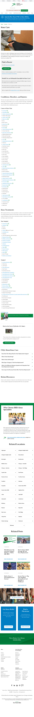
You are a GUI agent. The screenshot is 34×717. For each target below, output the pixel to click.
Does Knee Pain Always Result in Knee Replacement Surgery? (15, 354)
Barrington (4, 462)
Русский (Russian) (18, 681)
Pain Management (5, 246)
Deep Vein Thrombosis (6, 133)
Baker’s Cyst (4, 119)
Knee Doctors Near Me (10, 65)
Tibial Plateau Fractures (6, 197)
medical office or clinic (15, 90)
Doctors (2, 656)
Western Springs (5, 524)
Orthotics (4, 244)
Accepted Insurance (4, 675)
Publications (17, 659)
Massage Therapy (5, 237)
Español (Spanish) (25, 675)
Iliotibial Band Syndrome (7, 141)
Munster (3, 511)
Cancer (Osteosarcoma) (6, 129)
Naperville (21, 511)
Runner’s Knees (5, 185)
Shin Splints (4, 187)
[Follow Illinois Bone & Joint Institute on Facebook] (12, 689)
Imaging (2, 663)
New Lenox (4, 515)
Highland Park (21, 493)
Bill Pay (2, 676)
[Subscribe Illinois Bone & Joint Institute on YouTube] (17, 689)
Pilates (3, 247)
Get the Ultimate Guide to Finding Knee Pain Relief (19, 316)
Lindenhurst (21, 502)
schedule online (17, 643)
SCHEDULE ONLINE (24, 10)
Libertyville (4, 502)
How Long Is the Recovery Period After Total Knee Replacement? (16, 373)
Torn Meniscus (5, 200)
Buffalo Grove (4, 467)
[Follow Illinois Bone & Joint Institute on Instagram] (19, 689)
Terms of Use (4, 694)
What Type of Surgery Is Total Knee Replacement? (13, 364)
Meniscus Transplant (6, 288)
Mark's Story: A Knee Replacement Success (9, 581)
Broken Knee (4, 124)
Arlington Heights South (6, 458)
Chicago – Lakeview (5, 471)
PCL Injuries (4, 182)
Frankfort (3, 484)
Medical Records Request (5, 679)
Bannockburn (21, 458)
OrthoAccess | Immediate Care (13, 10)
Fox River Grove (22, 480)
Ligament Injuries (5, 165)
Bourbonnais (21, 462)
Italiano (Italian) (24, 677)
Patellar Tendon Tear (6, 178)
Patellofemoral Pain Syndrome (8, 180)
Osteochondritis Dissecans (7, 175)
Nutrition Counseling (6, 241)
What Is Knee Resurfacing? (8, 358)
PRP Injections (5, 251)
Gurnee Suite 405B (5, 493)
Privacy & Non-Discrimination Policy (25, 694)
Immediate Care (5, 232)
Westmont (21, 524)
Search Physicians (25, 630)
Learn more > (23, 20)
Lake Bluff (20, 498)
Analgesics (4, 225)
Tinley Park (4, 520)
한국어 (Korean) (24, 681)
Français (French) (25, 676)
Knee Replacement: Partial (7, 274)
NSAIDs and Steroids (6, 239)
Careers (16, 662)
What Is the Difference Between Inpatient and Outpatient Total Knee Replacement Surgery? (16, 369)
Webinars (17, 666)
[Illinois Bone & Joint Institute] (17, 5)
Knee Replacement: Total (7, 278)
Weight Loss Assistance (6, 256)
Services (2, 659)
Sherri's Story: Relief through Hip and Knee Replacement (23, 555)
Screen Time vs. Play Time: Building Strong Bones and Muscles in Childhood (23, 582)
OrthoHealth (3, 662)
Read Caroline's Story (9, 343)
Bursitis (3, 128)
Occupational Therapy (6, 242)
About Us (17, 656)
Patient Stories (17, 665)
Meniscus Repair (5, 286)
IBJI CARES (17, 663)
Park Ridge (21, 515)
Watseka (20, 520)
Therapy (2, 665)
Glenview (20, 484)
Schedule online (6, 69)
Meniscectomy (5, 284)
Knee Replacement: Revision (7, 276)
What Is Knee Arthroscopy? (8, 361)
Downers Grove (5, 480)
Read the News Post (8, 562)
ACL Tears (4, 111)
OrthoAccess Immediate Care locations (9, 74)
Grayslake (3, 489)
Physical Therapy (5, 249)
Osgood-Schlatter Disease (7, 173)
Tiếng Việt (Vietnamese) (24, 683)
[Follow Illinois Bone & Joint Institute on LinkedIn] (14, 689)
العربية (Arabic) (17, 675)
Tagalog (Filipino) (17, 682)
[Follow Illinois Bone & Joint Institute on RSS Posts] (22, 689)
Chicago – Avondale (22, 467)
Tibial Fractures (5, 195)
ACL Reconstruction (6, 262)
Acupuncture (4, 224)
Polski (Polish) (17, 677)
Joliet (3, 498)
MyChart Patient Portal (4, 680)
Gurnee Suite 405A (22, 489)
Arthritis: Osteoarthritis (6, 114)
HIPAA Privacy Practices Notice (13, 694)
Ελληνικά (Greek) (17, 676)
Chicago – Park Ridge (23, 471)
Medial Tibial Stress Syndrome (8, 168)
